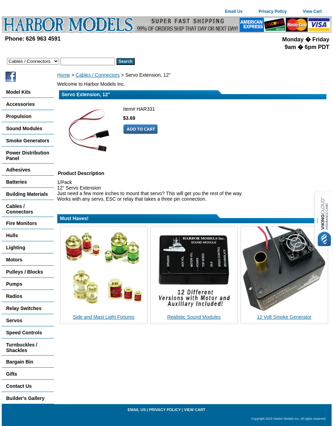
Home (63, 75)
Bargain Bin (20, 362)
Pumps (14, 284)
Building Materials (27, 194)
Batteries (16, 182)
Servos (14, 320)
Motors (14, 259)
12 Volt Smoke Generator (284, 317)
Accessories (20, 104)
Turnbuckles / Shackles (22, 347)
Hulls (12, 235)
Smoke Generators (28, 140)
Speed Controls (24, 332)
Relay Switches (24, 308)
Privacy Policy (273, 11)
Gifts (11, 374)
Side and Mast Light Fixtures (103, 317)
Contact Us (19, 386)
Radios (14, 296)
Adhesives (18, 170)
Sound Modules (24, 128)
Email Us (234, 11)
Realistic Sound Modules (193, 317)
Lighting (15, 247)
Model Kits (18, 92)
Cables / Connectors (98, 75)
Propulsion (19, 116)
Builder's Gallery (25, 398)
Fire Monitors (21, 223)
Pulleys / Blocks (24, 272)
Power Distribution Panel (27, 155)
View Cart (312, 11)
